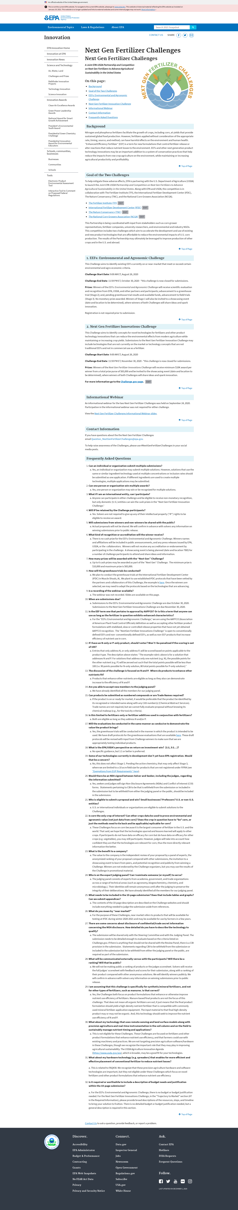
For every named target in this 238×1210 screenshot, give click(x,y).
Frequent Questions (170, 1162)
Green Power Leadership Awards (59, 111)
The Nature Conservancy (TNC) (105, 212)
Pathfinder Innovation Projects (58, 82)
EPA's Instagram (190, 1181)
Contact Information (99, 112)
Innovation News (56, 59)
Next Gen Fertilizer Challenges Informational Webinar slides (125, 413)
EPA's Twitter (168, 1181)
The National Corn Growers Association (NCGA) (113, 216)
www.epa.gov (120, 7)
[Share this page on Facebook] (178, 35)
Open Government (127, 1167)
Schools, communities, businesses (59, 152)
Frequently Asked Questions (103, 117)
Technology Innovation (59, 89)
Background (95, 86)
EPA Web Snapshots (84, 1173)
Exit (121, 203)
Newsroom (122, 1162)
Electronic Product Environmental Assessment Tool (61, 183)
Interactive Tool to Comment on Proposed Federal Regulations (61, 193)
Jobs (118, 1156)
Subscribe (121, 1179)
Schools (52, 169)
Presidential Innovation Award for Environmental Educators (60, 143)
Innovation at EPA (56, 53)
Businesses (53, 159)
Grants (77, 1167)
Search (193, 27)
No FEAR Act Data (83, 1179)
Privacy (77, 1185)
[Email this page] (191, 35)
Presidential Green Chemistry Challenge (62, 134)
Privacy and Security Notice (89, 1191)
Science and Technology (59, 65)
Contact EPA (166, 1144)
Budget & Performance (86, 1156)
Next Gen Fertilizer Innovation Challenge (110, 103)
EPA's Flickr (183, 1181)
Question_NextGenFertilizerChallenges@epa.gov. (117, 439)
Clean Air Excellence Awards (61, 105)
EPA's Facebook (161, 1181)
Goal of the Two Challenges (103, 91)
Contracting (80, 1162)
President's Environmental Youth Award (60, 127)
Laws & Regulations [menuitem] (92, 27)
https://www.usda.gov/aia (107, 1053)
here (162, 582)
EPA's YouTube (175, 1181)
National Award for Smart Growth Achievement (60, 119)
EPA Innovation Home (58, 48)
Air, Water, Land (55, 70)
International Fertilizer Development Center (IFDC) (115, 207)
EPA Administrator (84, 1150)
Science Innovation (57, 94)
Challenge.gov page (132, 381)
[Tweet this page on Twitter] (185, 35)
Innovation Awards (57, 99)
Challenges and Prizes (58, 76)
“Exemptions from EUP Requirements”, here (115, 771)
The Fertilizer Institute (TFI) (103, 203)
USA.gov (121, 1185)
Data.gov (121, 1144)
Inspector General (126, 1150)
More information (148, 9)
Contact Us (156, 35)
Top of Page (186, 166)
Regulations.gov (125, 1173)
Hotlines (164, 1150)
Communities (54, 164)
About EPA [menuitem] (118, 27)
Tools (50, 175)
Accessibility (80, 1144)
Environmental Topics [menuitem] (61, 27)
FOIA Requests (167, 1156)
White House (123, 1191)
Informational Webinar (101, 108)
